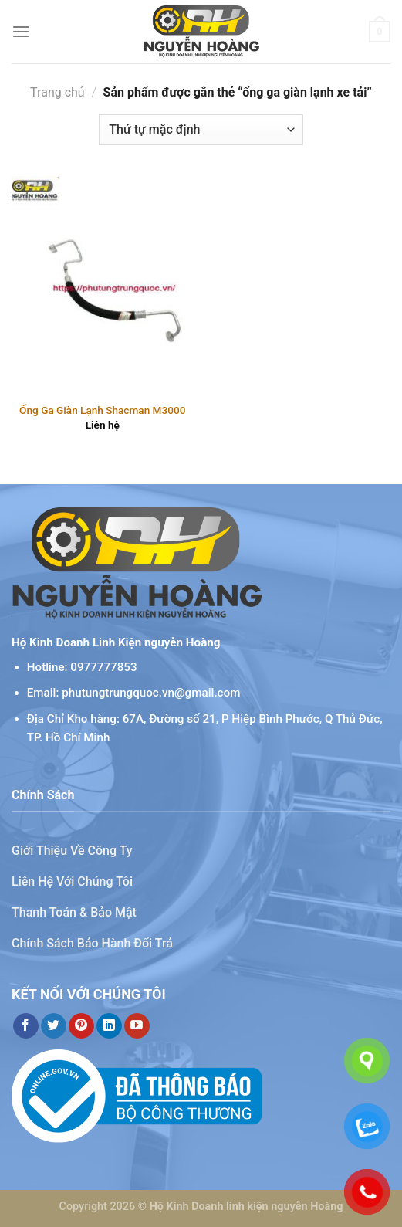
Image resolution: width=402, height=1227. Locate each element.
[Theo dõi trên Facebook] (26, 1026)
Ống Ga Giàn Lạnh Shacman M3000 (102, 410)
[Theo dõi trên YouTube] (137, 1026)
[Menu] (21, 31)
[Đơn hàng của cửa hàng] (200, 129)
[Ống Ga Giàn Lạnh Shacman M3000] (103, 285)
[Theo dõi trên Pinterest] (81, 1026)
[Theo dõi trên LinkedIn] (109, 1026)
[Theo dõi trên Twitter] (53, 1026)
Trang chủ (57, 92)
